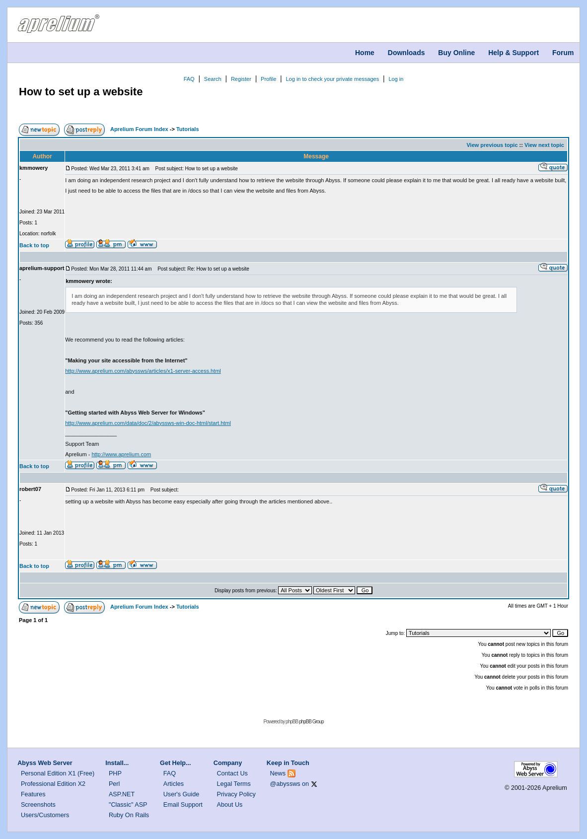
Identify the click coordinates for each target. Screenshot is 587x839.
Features (33, 794)
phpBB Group (311, 721)
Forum (563, 53)
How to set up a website (81, 91)
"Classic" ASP (128, 804)
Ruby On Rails (129, 815)
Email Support (183, 804)
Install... (117, 763)
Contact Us (232, 773)
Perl (114, 783)
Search (212, 79)
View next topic (544, 145)
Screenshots (38, 804)
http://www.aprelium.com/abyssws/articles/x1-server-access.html (143, 371)
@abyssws (285, 783)
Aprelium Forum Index (139, 129)
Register (241, 79)
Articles (173, 783)
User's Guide (181, 794)
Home (364, 53)
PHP (115, 773)
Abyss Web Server (44, 763)
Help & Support (513, 53)
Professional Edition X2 (53, 783)
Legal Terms (234, 783)
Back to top (34, 245)
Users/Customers (45, 815)
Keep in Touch (288, 763)
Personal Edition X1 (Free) (57, 773)
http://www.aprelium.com (121, 454)
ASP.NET (122, 794)
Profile (268, 79)
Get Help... (175, 763)
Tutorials (187, 129)
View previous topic (491, 145)
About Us (230, 804)
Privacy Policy (236, 794)
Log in (395, 79)
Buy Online (456, 53)
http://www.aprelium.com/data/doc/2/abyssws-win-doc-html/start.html (148, 423)
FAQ (189, 79)
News (278, 773)
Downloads (406, 53)
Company (228, 763)
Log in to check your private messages (332, 79)
